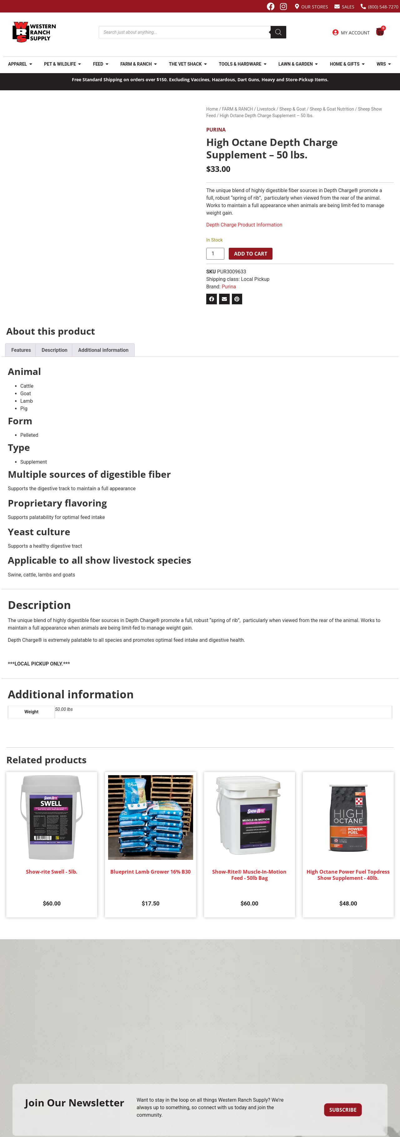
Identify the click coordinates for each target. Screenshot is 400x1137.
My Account (355, 33)
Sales (348, 7)
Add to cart (250, 253)
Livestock (266, 109)
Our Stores (314, 7)
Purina (216, 129)
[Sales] (337, 6)
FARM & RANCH (237, 109)
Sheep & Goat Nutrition (332, 109)
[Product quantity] (215, 254)
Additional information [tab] (103, 350)
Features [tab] (21, 350)
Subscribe (343, 1109)
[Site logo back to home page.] (34, 32)
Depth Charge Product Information (244, 225)
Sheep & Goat (292, 109)
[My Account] (335, 32)
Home (212, 109)
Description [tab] (54, 350)
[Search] (278, 32)
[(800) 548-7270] (363, 6)
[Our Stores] (297, 6)
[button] (211, 299)
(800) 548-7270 (383, 7)
